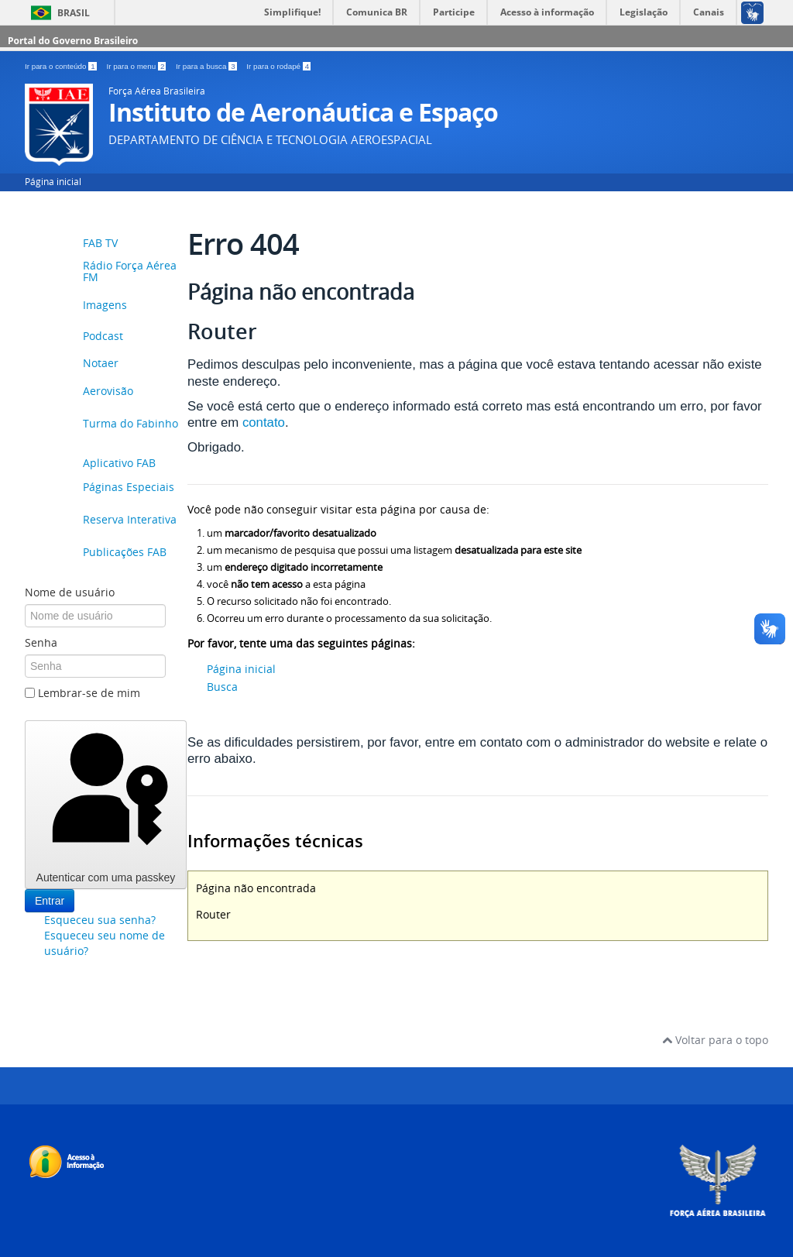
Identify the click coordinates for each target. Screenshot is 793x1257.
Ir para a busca (207, 66)
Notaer (100, 362)
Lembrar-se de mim (89, 692)
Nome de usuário (70, 592)
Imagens (105, 304)
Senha (41, 642)
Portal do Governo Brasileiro (73, 40)
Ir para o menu (137, 66)
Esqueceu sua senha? (100, 919)
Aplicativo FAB (119, 462)
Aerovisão (108, 391)
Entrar (49, 901)
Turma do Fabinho (130, 424)
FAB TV (100, 242)
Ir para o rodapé (278, 66)
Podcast (103, 335)
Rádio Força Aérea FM (130, 271)
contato (263, 422)
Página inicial (53, 181)
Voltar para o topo (715, 1039)
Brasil (73, 12)
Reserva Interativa (130, 520)
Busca (222, 686)
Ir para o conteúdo (61, 66)
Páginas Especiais (128, 487)
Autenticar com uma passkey (106, 804)
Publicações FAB (124, 552)
